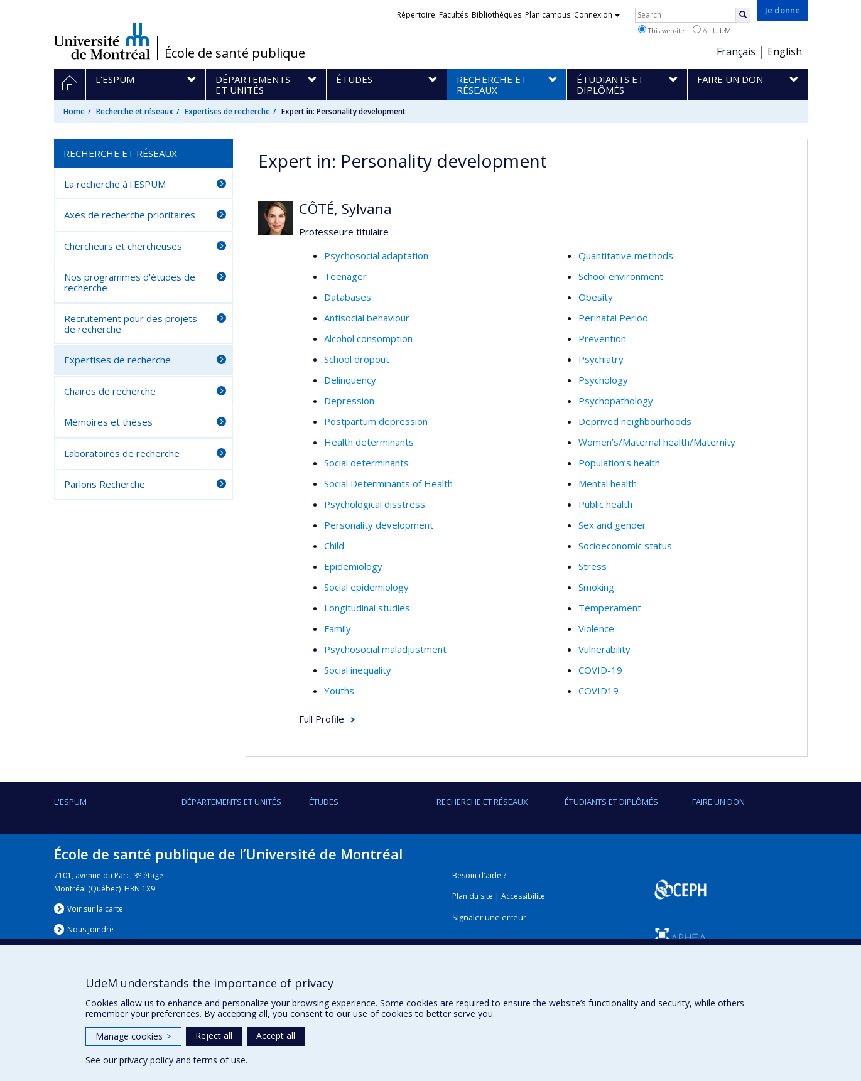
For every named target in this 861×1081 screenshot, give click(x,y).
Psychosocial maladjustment (385, 649)
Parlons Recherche (104, 484)
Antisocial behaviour (366, 317)
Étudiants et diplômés (611, 801)
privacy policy (146, 1060)
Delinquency (350, 380)
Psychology (603, 380)
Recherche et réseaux (134, 111)
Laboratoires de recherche (122, 453)
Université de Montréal (102, 41)
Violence (596, 628)
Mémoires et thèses (108, 422)
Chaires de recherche (110, 391)
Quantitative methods (625, 255)
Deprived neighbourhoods (634, 421)
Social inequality (357, 670)
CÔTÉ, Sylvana (345, 208)
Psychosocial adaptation (376, 255)
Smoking (596, 587)
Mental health (607, 483)
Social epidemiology (366, 587)
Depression (349, 400)
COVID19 (598, 690)
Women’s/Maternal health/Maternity (656, 442)
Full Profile (321, 719)
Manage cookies (133, 1036)
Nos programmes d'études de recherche (129, 282)
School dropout (356, 359)
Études (323, 801)
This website (661, 30)
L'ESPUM (70, 801)
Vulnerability (604, 649)
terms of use (219, 1060)
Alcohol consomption (368, 338)
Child (334, 545)
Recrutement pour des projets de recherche (130, 323)
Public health (605, 504)
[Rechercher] (742, 15)
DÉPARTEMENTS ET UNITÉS (231, 801)
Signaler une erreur (489, 917)
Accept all (275, 1035)
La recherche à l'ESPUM (115, 184)
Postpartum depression (376, 421)
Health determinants (369, 442)
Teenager (345, 276)
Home (74, 111)
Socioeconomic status (625, 545)
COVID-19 (600, 670)
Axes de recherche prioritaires (129, 214)
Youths (339, 690)
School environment (620, 276)
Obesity (595, 297)
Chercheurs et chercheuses (123, 246)
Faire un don (718, 801)
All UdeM (712, 30)
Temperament (609, 607)
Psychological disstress (374, 504)
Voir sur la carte (95, 908)
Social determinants (366, 462)
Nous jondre (90, 929)
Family (337, 628)
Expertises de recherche (227, 111)
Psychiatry (601, 359)
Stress (592, 566)
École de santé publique (235, 53)
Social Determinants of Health (388, 483)
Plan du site (472, 896)
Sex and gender (612, 525)
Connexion (597, 14)
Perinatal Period (613, 317)
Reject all (213, 1035)
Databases (347, 297)
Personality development (378, 525)
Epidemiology (353, 566)
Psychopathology (615, 400)
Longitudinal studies (367, 607)
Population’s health (619, 462)
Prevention (602, 338)
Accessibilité (523, 896)
